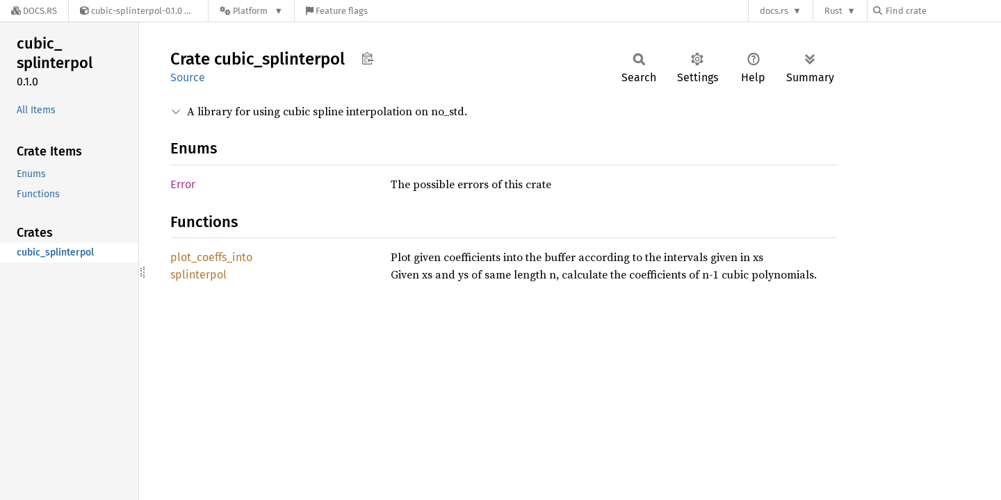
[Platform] (251, 11)
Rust (833, 11)
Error (182, 184)
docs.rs (774, 11)
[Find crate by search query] (942, 11)
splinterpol (198, 274)
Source (187, 77)
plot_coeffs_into (211, 257)
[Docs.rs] (34, 11)
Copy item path (367, 58)
